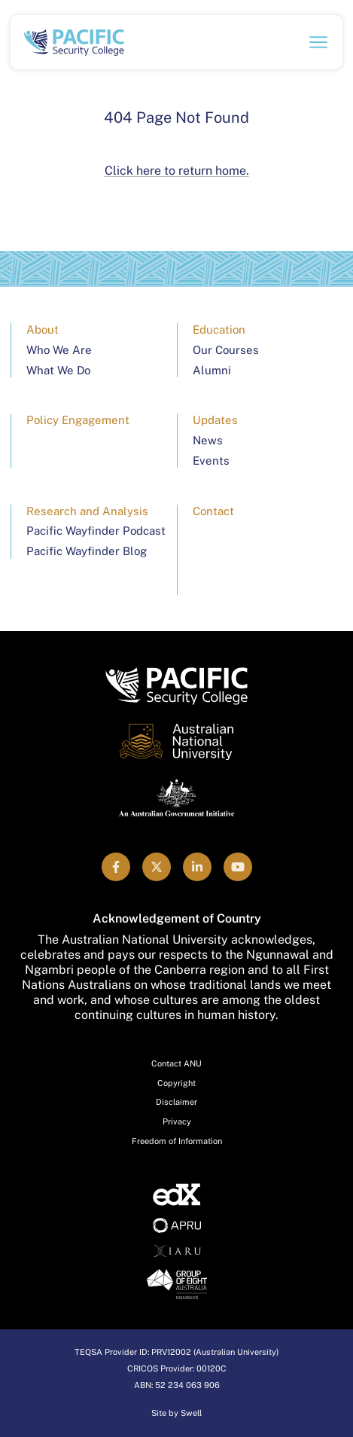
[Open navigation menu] (318, 42)
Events (211, 460)
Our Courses (226, 349)
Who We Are (59, 349)
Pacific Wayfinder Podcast (96, 530)
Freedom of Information (177, 1141)
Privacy (177, 1121)
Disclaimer (176, 1101)
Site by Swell (176, 1412)
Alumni (212, 370)
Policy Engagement (77, 419)
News (208, 440)
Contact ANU (176, 1063)
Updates (215, 419)
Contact (213, 511)
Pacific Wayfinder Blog (86, 551)
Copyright (176, 1083)
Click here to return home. (177, 170)
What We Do (58, 370)
